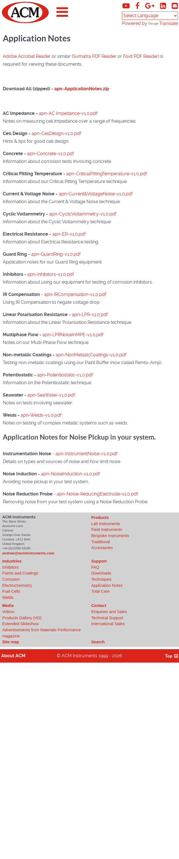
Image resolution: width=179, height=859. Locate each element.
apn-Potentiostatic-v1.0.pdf (65, 375)
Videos (8, 611)
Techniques (101, 579)
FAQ (95, 567)
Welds (7, 597)
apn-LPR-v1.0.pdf (90, 314)
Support (99, 561)
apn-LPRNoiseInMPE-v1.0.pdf (73, 334)
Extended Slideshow (20, 623)
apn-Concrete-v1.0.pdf (50, 153)
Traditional (100, 542)
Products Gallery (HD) (22, 618)
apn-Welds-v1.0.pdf (41, 415)
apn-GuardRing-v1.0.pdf (56, 254)
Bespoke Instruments (110, 535)
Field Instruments (106, 529)
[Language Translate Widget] (150, 15)
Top (172, 655)
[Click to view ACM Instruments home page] (25, 22)
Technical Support (107, 618)
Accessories (102, 547)
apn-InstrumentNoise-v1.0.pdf (86, 453)
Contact (98, 605)
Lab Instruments (105, 523)
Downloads (101, 573)
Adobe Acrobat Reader (27, 56)
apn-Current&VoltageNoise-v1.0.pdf (96, 193)
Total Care (100, 591)
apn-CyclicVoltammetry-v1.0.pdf (82, 214)
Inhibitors (10, 567)
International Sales (107, 623)
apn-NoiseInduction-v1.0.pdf (70, 473)
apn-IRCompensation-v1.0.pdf (75, 294)
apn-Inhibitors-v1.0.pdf (50, 274)
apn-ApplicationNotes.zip (81, 88)
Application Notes (107, 585)
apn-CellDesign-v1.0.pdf (56, 133)
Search (98, 642)
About (13, 655)
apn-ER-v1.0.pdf (69, 234)
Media (8, 605)
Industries (12, 561)
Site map (10, 642)
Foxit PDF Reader (140, 56)
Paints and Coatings (20, 573)
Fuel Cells (11, 591)
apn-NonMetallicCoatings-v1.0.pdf (91, 354)
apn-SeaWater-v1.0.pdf (51, 395)
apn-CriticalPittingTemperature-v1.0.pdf (106, 173)
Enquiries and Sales (109, 611)
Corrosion (11, 579)
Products (100, 517)
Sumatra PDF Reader (94, 56)
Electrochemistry (17, 585)
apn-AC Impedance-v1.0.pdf (68, 113)
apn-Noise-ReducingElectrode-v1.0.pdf (97, 494)
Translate (163, 23)
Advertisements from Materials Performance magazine (41, 633)
